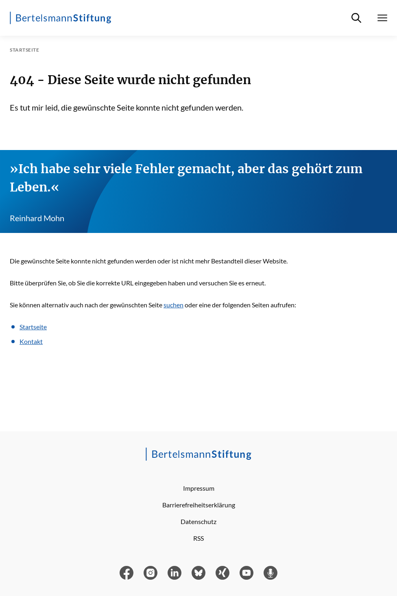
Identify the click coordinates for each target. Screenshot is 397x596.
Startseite (33, 327)
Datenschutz (198, 521)
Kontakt (31, 341)
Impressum (198, 488)
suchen (173, 305)
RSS (198, 538)
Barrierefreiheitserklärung (198, 505)
